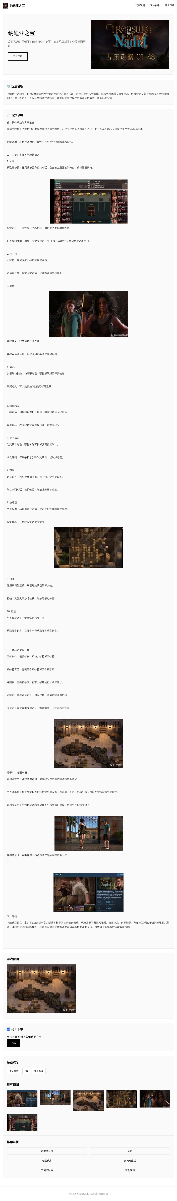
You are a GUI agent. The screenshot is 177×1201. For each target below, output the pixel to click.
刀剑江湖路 (47, 1170)
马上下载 (169, 5)
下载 (13, 1042)
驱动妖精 (130, 1170)
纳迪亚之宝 (14, 6)
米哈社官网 (47, 1150)
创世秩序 (47, 1160)
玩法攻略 (155, 5)
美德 (130, 1150)
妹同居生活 (130, 1160)
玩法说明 (140, 5)
